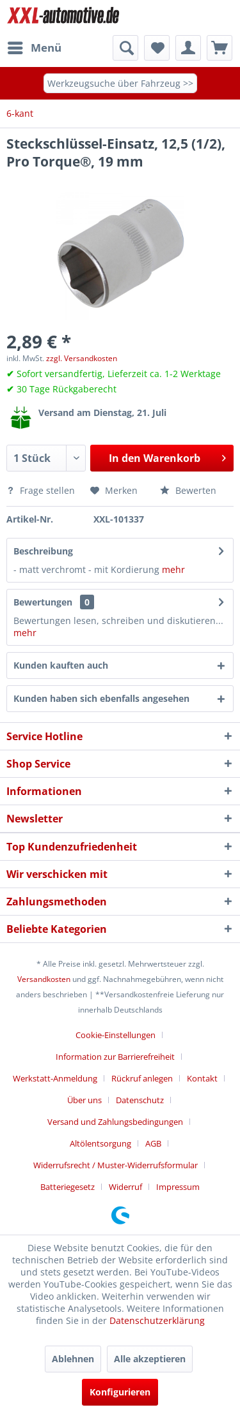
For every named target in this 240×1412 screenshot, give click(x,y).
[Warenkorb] (219, 48)
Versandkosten (43, 979)
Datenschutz (140, 1100)
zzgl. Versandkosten (81, 358)
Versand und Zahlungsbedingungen (115, 1121)
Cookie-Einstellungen (116, 1035)
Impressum (178, 1187)
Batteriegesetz (67, 1187)
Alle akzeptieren (150, 1359)
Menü (34, 46)
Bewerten (188, 490)
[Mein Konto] (188, 48)
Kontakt (202, 1078)
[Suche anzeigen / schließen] (125, 48)
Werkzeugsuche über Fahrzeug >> (120, 83)
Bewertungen (42, 602)
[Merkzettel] (157, 48)
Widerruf (125, 1187)
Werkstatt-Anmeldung (55, 1078)
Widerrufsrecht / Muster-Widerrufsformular (115, 1165)
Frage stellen (41, 490)
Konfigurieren (120, 1392)
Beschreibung (43, 551)
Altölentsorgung (100, 1143)
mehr (172, 569)
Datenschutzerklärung (157, 1320)
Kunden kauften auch (60, 665)
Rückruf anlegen (142, 1078)
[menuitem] (34, 48)
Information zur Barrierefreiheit (115, 1056)
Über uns (84, 1100)
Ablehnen (73, 1359)
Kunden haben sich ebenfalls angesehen (101, 698)
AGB (153, 1143)
